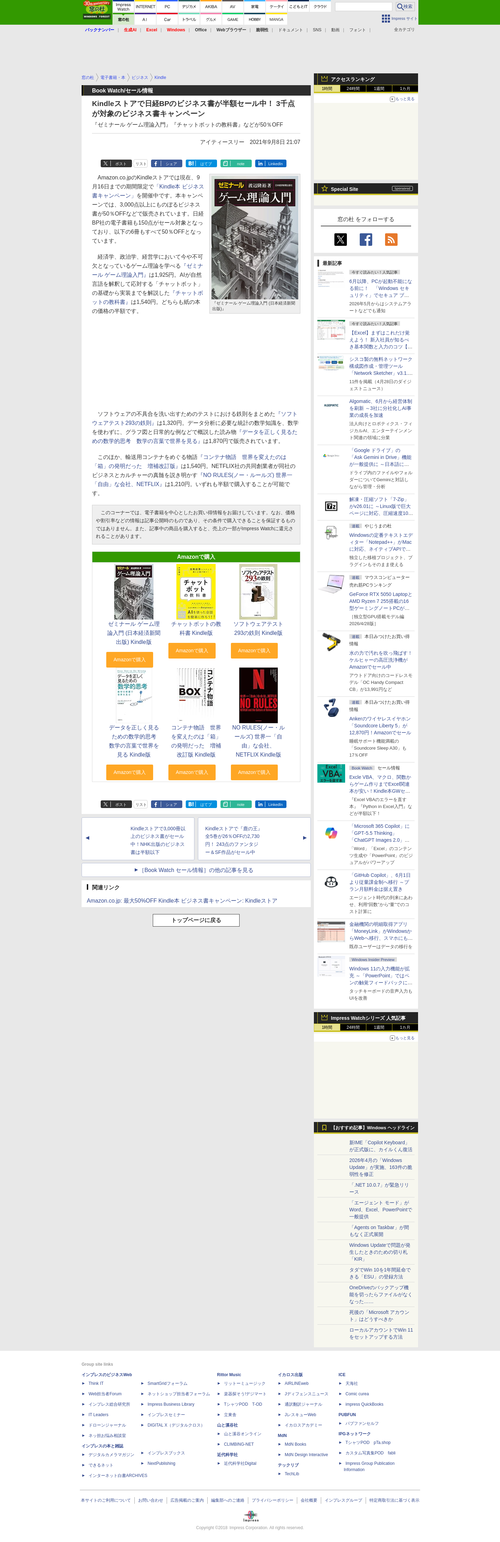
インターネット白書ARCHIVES (118, 1475)
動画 (335, 29)
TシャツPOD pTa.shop (368, 1442)
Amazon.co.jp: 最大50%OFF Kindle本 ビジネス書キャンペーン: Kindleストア (182, 901)
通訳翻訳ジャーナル (303, 1404)
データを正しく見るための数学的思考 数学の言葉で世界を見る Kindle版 (135, 741)
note (240, 164)
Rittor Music (229, 1374)
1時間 (327, 88)
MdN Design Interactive (306, 1454)
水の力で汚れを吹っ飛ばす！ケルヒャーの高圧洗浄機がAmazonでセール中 (380, 660)
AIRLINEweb (297, 1383)
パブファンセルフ (362, 1423)
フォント (357, 29)
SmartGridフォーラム (168, 1383)
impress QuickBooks (364, 1404)
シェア (171, 164)
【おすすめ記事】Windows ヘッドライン (373, 1127)
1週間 (379, 88)
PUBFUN (347, 1414)
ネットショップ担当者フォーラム (179, 1393)
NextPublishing (161, 1463)
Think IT (96, 1383)
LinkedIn (275, 164)
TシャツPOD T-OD (243, 1404)
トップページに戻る (196, 920)
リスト (141, 164)
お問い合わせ (150, 1500)
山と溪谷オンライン (242, 1433)
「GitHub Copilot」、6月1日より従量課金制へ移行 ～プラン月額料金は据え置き (380, 882)
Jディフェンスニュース (306, 1393)
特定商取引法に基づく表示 (394, 1500)
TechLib (292, 1473)
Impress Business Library (171, 1404)
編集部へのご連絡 (227, 1500)
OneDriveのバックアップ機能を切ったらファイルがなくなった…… (380, 1294)
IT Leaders (98, 1414)
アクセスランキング (353, 79)
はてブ (206, 164)
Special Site (344, 189)
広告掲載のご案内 (187, 1500)
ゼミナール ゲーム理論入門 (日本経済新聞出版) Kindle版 (134, 633)
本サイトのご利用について (106, 1500)
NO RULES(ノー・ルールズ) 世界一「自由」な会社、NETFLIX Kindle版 (258, 741)
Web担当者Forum (105, 1393)
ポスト (121, 164)
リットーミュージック (245, 1383)
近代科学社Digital (240, 1463)
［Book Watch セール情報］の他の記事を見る (196, 870)
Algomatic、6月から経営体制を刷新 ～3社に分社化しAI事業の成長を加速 (380, 408)
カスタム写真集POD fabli (370, 1453)
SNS (317, 29)
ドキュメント (290, 29)
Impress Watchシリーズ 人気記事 (368, 1018)
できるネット (101, 1465)
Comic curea (357, 1393)
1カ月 (405, 88)
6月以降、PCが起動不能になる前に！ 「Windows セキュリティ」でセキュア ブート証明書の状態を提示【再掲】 (380, 295)
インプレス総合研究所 (109, 1404)
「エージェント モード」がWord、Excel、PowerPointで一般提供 (380, 1209)
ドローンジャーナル (107, 1425)
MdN (282, 1435)
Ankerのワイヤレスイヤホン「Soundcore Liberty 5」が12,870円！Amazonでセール (380, 725)
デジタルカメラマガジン (111, 1454)
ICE (342, 1374)
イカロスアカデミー (303, 1425)
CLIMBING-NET (239, 1444)
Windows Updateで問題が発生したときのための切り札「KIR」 (379, 1252)
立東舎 (230, 1414)
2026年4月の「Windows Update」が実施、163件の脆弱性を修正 (380, 1167)
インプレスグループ (343, 1500)
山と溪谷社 (227, 1425)
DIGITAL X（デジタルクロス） (176, 1425)
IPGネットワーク (355, 1433)
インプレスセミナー (166, 1414)
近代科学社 (227, 1454)
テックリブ (288, 1465)
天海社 (351, 1383)
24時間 (353, 88)
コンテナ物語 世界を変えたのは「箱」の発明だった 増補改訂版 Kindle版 (196, 741)
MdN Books (295, 1444)
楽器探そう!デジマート (245, 1393)
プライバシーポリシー (272, 1500)
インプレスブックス (166, 1453)
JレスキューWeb (300, 1414)
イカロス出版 (290, 1374)
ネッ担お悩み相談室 (107, 1435)
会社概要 (309, 1500)
